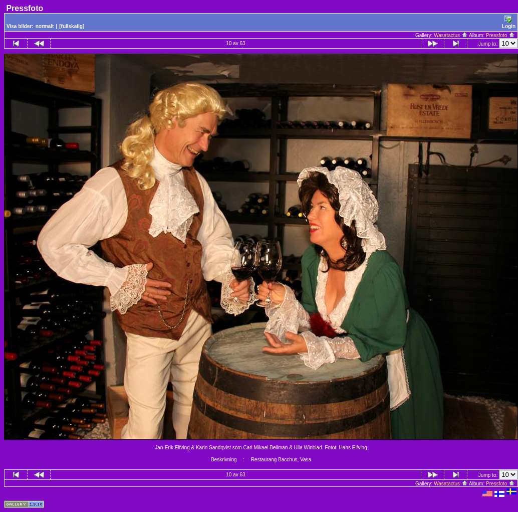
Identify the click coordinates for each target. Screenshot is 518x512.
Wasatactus (451, 35)
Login (508, 22)
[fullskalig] (71, 26)
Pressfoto (500, 35)
